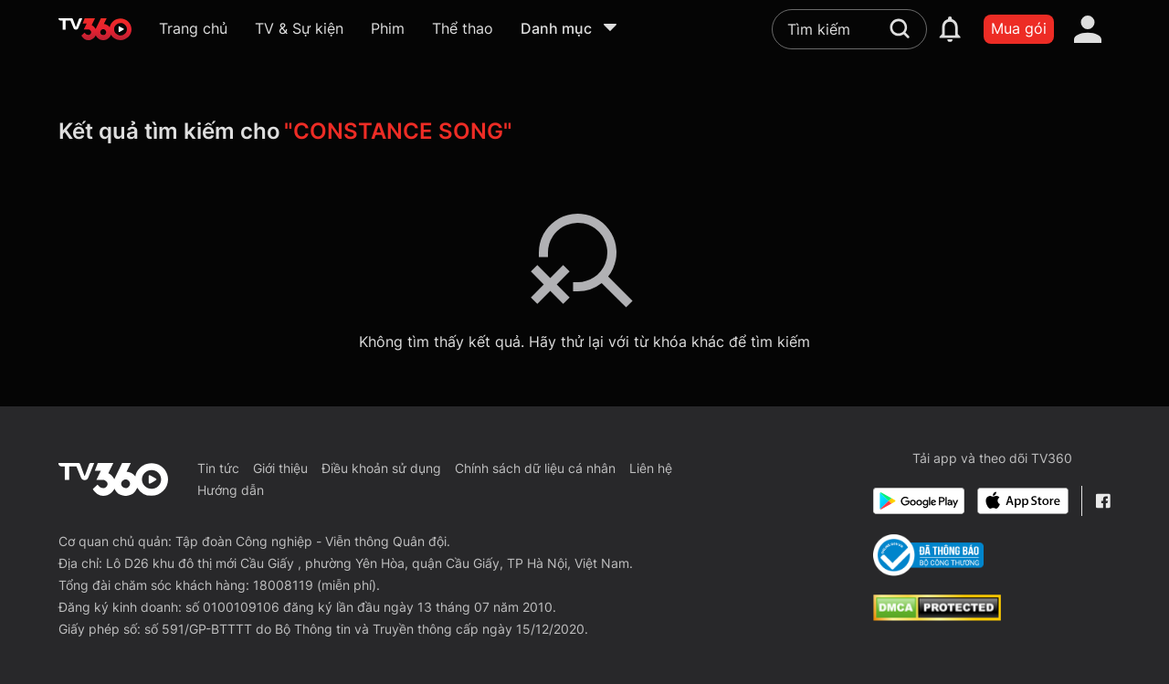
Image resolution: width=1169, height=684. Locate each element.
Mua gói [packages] (1019, 28)
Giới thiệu (280, 468)
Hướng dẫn (230, 490)
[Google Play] (918, 501)
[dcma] (937, 615)
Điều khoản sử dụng (381, 468)
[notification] (950, 29)
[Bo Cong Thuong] (928, 555)
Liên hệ (650, 468)
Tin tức (218, 468)
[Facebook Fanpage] (1103, 501)
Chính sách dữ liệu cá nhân (535, 468)
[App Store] (1023, 501)
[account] (1088, 29)
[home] (95, 29)
